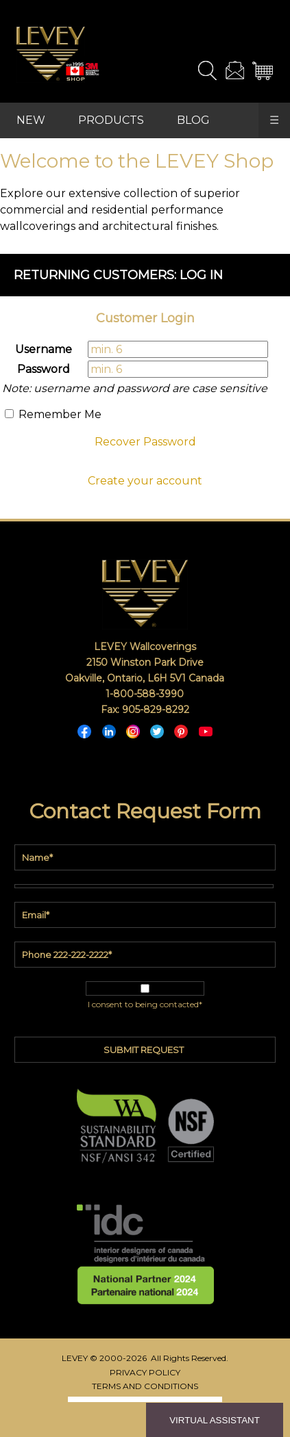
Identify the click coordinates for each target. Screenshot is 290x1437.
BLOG (193, 120)
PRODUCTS (111, 120)
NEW (30, 120)
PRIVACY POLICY (145, 1372)
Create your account (145, 480)
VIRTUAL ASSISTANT (214, 1420)
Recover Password (145, 441)
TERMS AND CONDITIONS (145, 1386)
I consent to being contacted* (145, 1004)
